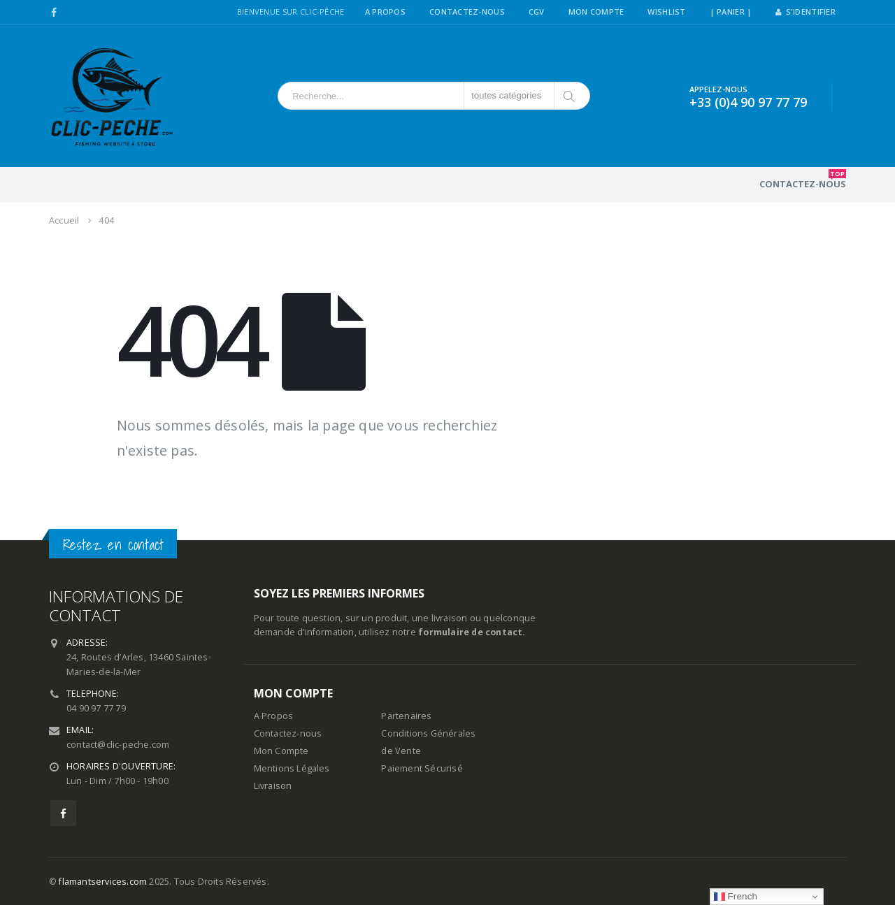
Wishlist (666, 11)
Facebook (63, 813)
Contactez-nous (802, 179)
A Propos (385, 11)
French (736, 896)
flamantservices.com (103, 882)
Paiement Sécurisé (421, 768)
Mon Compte (596, 11)
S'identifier (805, 11)
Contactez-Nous (467, 11)
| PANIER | (731, 11)
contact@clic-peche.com (117, 745)
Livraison (273, 786)
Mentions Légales (292, 768)
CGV (537, 11)
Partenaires (406, 716)
